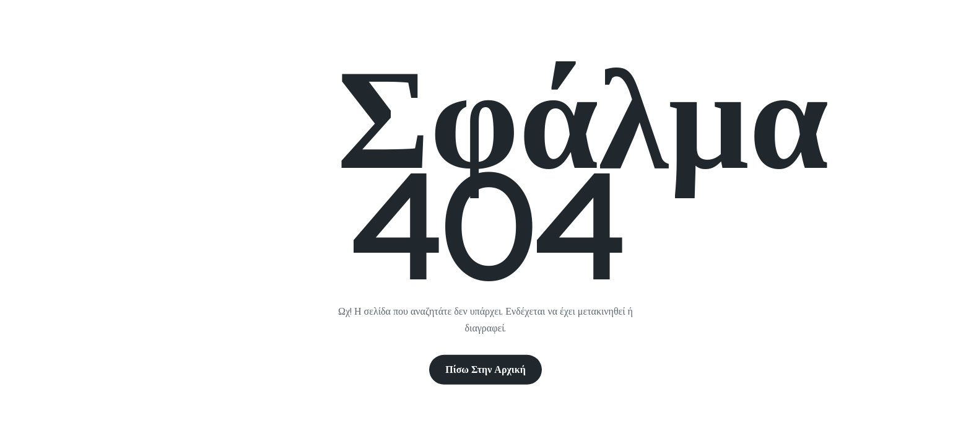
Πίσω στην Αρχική (485, 369)
